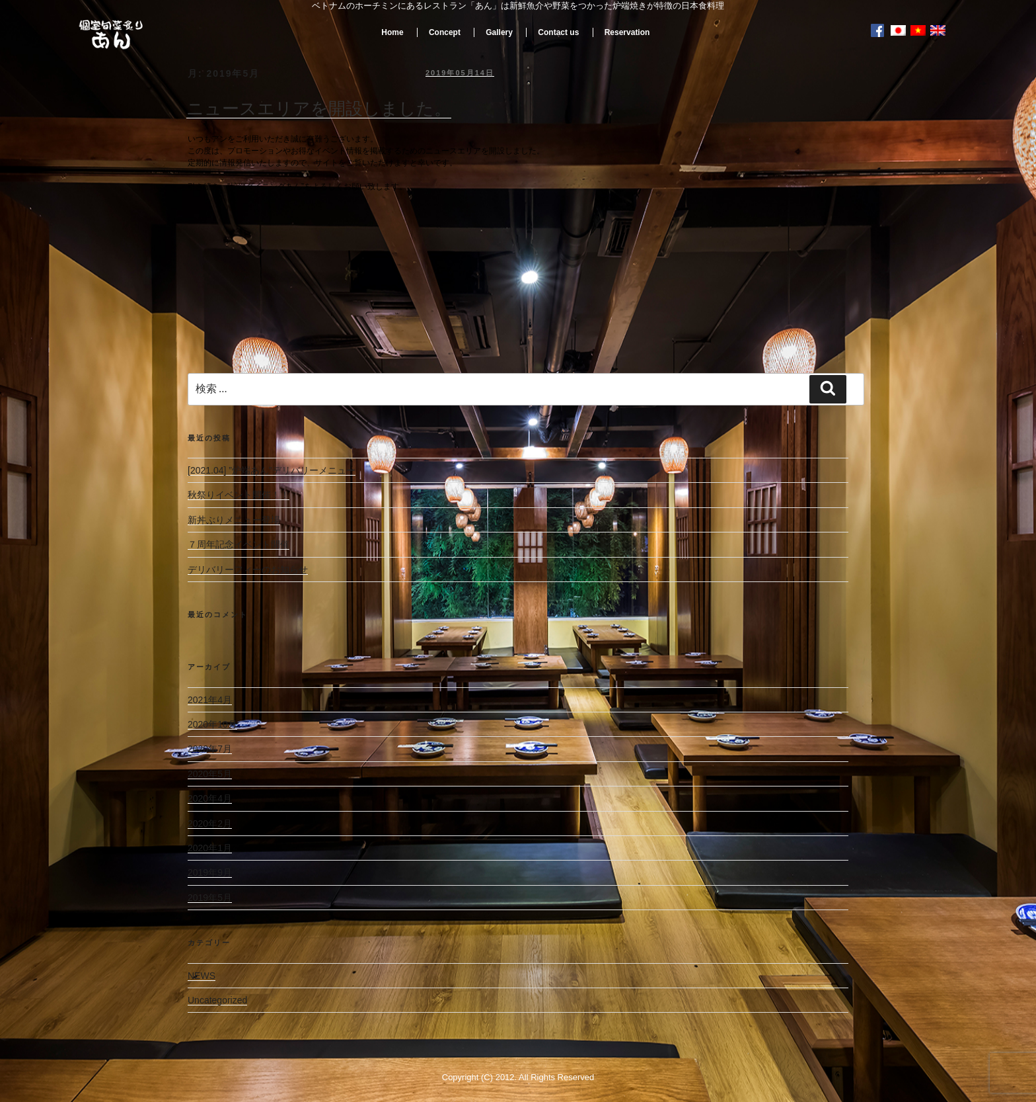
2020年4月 (210, 798)
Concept (445, 32)
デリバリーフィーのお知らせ (248, 569)
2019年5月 (210, 897)
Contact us (558, 32)
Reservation (627, 32)
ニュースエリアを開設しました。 (318, 108)
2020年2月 (210, 823)
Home (392, 32)
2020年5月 (210, 774)
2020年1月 (210, 848)
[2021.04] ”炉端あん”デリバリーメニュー (271, 470)
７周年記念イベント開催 (238, 544)
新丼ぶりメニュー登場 (234, 520)
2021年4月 (210, 700)
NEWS (201, 975)
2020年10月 (212, 724)
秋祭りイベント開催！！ (238, 494)
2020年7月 (210, 748)
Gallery (499, 32)
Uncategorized (217, 1000)
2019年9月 (210, 872)
